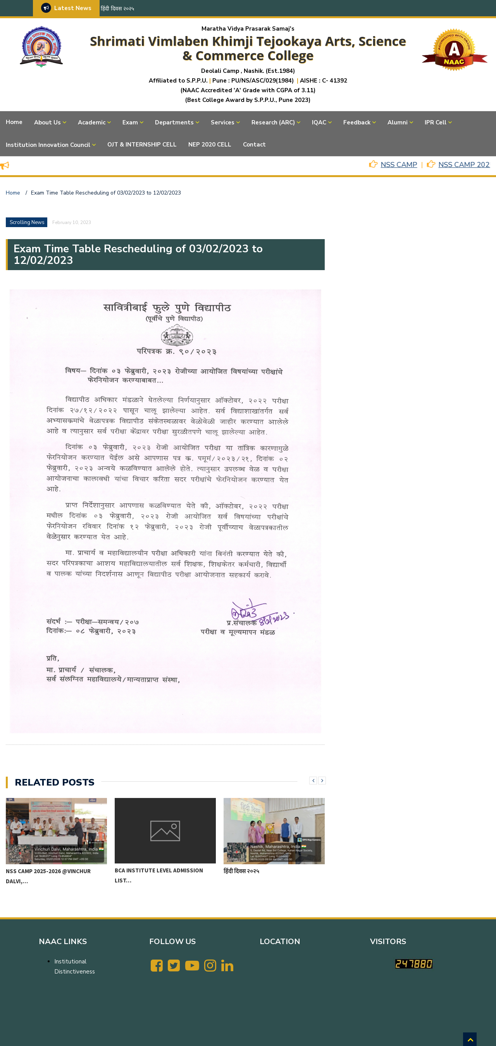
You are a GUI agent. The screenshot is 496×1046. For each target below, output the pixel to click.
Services (222, 122)
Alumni (398, 122)
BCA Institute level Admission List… (159, 875)
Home (14, 122)
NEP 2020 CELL (209, 144)
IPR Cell (435, 122)
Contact (254, 144)
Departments (174, 122)
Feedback (356, 122)
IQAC (319, 122)
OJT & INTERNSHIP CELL (142, 144)
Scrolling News (27, 222)
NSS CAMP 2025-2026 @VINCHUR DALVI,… (48, 876)
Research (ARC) (273, 122)
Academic (91, 122)
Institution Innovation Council (48, 145)
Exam (130, 122)
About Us (47, 122)
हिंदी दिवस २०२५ (117, 8)
